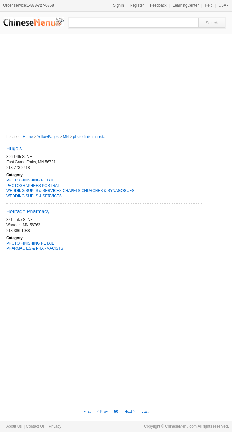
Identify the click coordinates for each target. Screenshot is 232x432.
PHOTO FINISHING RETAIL (30, 180)
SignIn (118, 5)
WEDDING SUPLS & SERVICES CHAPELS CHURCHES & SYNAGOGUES (70, 190)
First (88, 411)
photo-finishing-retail (90, 137)
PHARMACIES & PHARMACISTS (34, 248)
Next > (129, 411)
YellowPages (48, 137)
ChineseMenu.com (181, 426)
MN (66, 137)
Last (145, 411)
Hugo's (14, 148)
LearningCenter (186, 5)
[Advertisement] (116, 81)
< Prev (103, 411)
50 (116, 411)
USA (223, 5)
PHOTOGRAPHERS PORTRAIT (33, 185)
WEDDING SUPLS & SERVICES (34, 196)
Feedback (158, 5)
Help (209, 5)
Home (28, 137)
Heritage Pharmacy (27, 211)
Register (137, 5)
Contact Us (35, 426)
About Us (14, 426)
